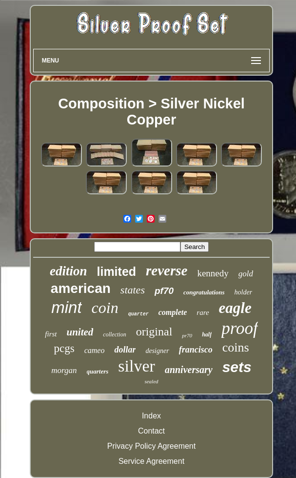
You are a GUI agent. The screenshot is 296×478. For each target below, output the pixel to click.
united (80, 332)
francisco (196, 349)
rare (203, 312)
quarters (98, 371)
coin (105, 307)
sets (237, 367)
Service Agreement (151, 461)
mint (66, 307)
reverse (166, 270)
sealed (151, 381)
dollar (125, 349)
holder (244, 292)
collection (114, 334)
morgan (64, 370)
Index (151, 416)
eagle (235, 307)
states (132, 290)
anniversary (189, 369)
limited (116, 271)
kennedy (212, 273)
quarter (138, 314)
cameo (94, 350)
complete (172, 312)
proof (239, 328)
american (81, 288)
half (207, 334)
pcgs (64, 348)
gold (245, 273)
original (154, 331)
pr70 (187, 335)
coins (235, 347)
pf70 (164, 291)
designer (157, 350)
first (51, 334)
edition (68, 271)
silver (136, 366)
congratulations (204, 292)
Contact (151, 431)
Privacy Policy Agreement (151, 446)
